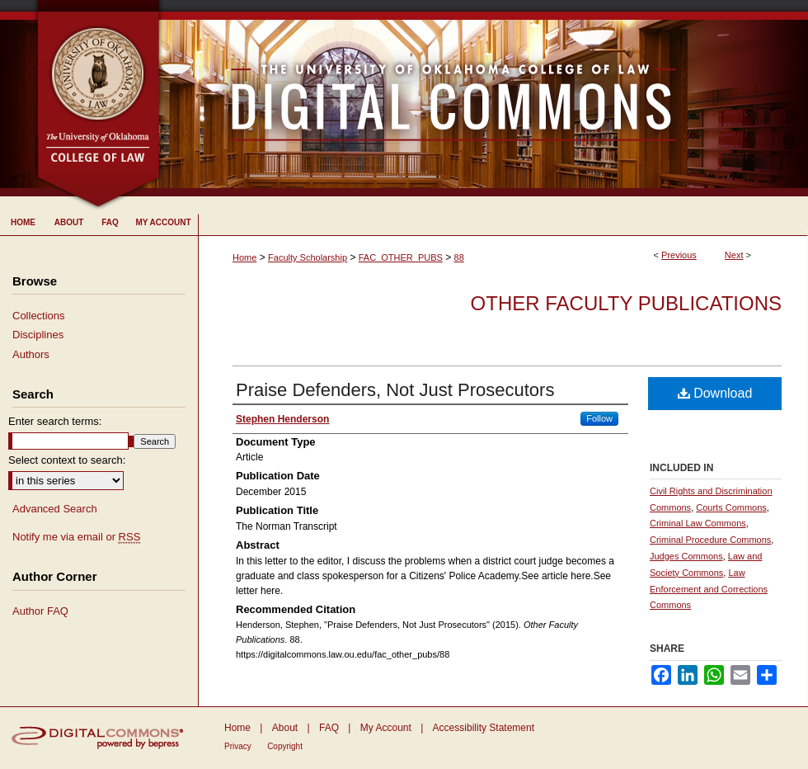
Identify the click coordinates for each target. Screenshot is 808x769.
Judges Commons (686, 556)
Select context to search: (66, 460)
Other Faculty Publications (626, 303)
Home (244, 257)
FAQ (329, 728)
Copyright (285, 746)
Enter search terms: (54, 421)
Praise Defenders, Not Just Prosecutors (395, 390)
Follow (599, 418)
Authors (30, 354)
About (285, 728)
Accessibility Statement (483, 728)
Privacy (237, 746)
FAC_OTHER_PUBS (401, 257)
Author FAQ (40, 611)
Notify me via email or (76, 537)
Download (715, 393)
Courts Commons (731, 507)
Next (734, 255)
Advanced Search (54, 508)
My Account (385, 728)
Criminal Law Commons (698, 523)
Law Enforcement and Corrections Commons (709, 589)
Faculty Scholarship (307, 257)
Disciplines (37, 334)
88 (459, 257)
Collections (38, 315)
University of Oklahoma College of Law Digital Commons (484, 98)
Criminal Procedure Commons (710, 540)
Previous (679, 255)
